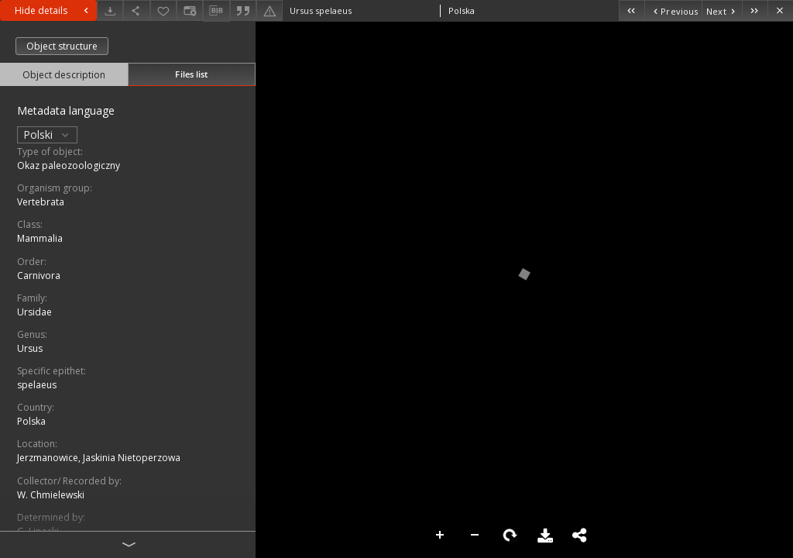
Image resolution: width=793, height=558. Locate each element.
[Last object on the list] (754, 10)
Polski (47, 134)
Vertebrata (40, 201)
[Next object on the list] (722, 10)
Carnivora (38, 275)
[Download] (110, 10)
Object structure (62, 46)
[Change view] (190, 10)
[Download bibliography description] (216, 11)
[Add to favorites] (163, 10)
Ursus (30, 348)
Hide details (53, 10)
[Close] (780, 10)
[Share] (136, 10)
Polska (31, 421)
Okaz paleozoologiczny (68, 165)
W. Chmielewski (50, 494)
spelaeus (37, 384)
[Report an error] (269, 10)
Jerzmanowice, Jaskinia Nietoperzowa (98, 457)
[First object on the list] (631, 10)
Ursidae (34, 312)
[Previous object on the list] (673, 10)
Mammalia (40, 238)
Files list (191, 74)
